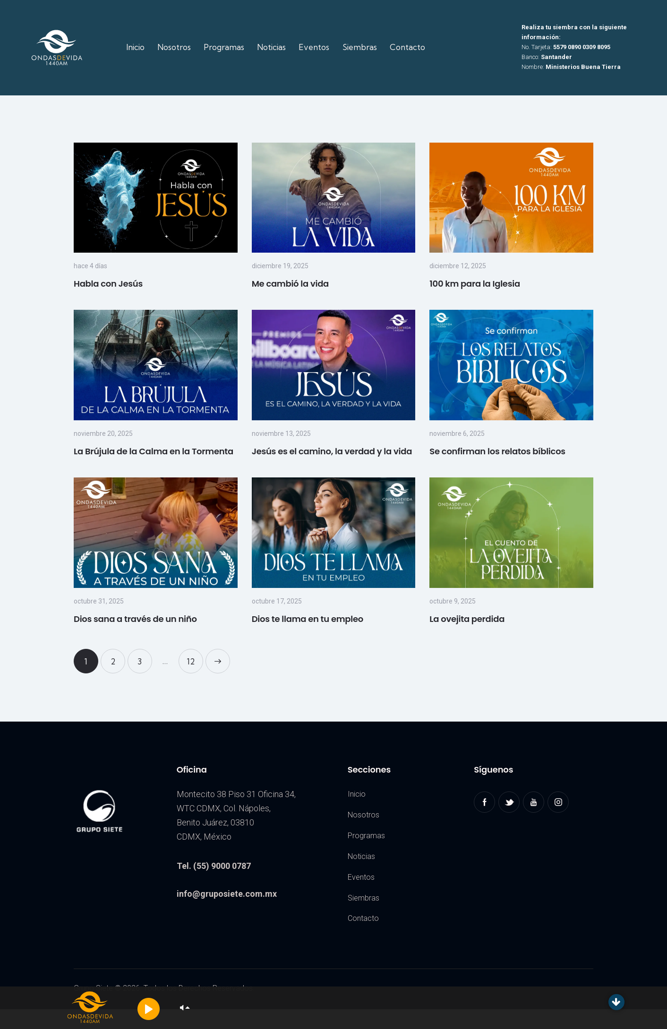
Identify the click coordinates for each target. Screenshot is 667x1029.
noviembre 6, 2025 (457, 433)
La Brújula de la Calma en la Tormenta (153, 451)
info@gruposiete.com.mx (227, 894)
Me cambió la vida (290, 283)
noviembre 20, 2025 (103, 433)
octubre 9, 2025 (452, 601)
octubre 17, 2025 (277, 601)
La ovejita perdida (467, 619)
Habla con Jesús (108, 283)
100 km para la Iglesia (474, 283)
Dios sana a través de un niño (135, 619)
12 (195, 657)
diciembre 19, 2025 (280, 266)
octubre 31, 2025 (99, 601)
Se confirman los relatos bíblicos (497, 451)
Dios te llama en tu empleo (307, 619)
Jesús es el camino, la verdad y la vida (332, 451)
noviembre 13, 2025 (281, 433)
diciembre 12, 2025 (457, 266)
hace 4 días (90, 266)
